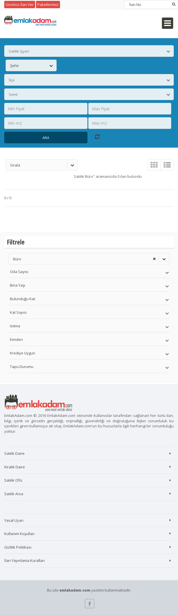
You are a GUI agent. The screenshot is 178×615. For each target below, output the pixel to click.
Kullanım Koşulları (19, 533)
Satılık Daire (14, 453)
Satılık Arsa (13, 493)
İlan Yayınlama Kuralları (24, 560)
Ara (45, 137)
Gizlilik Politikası (17, 547)
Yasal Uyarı (13, 520)
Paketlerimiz (48, 4)
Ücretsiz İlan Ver (20, 4)
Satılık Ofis (13, 480)
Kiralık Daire (14, 466)
